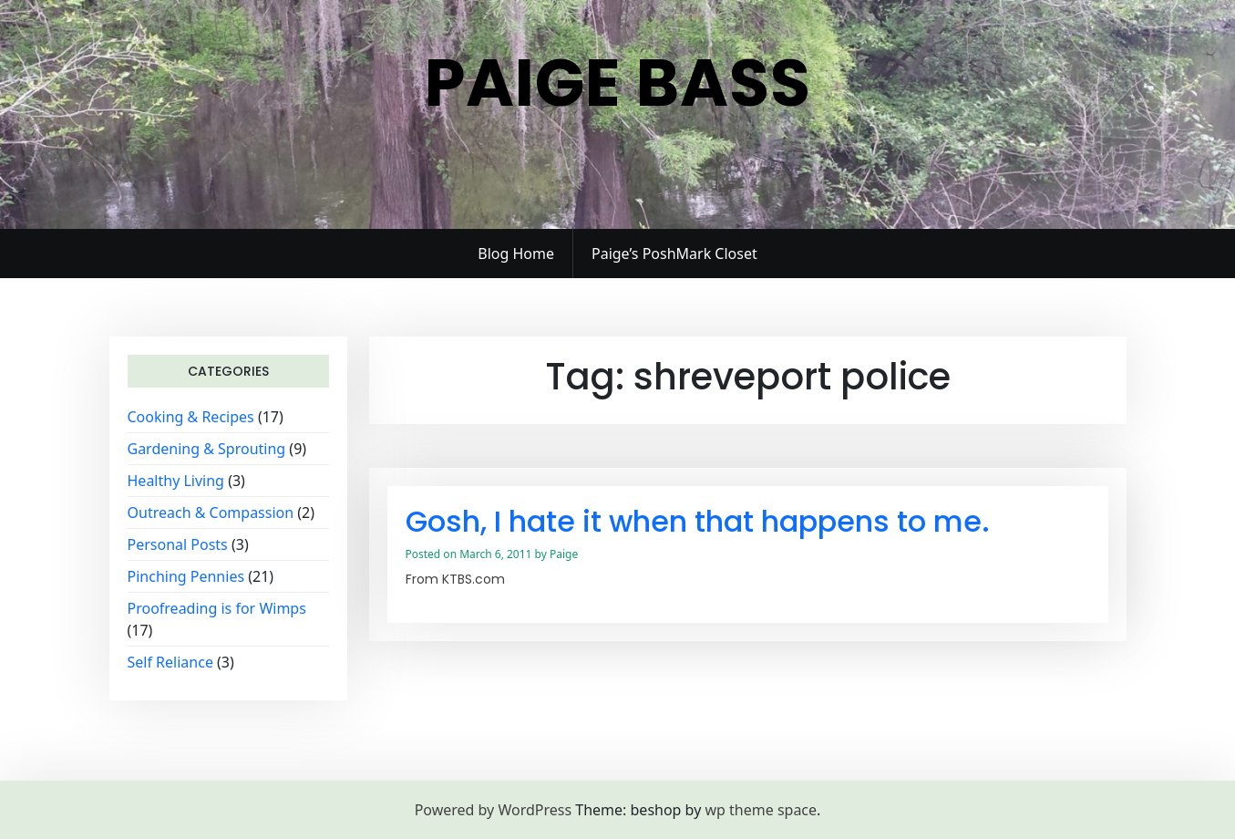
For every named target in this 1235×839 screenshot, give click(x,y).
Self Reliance (170, 662)
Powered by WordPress (493, 810)
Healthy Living (176, 481)
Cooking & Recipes (191, 417)
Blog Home (516, 253)
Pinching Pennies (186, 576)
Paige (564, 554)
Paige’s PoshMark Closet (674, 253)
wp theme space (761, 810)
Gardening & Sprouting (207, 449)
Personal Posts (178, 544)
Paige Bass (618, 82)
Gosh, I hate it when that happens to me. (698, 521)
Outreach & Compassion (211, 512)
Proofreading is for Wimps (217, 608)
